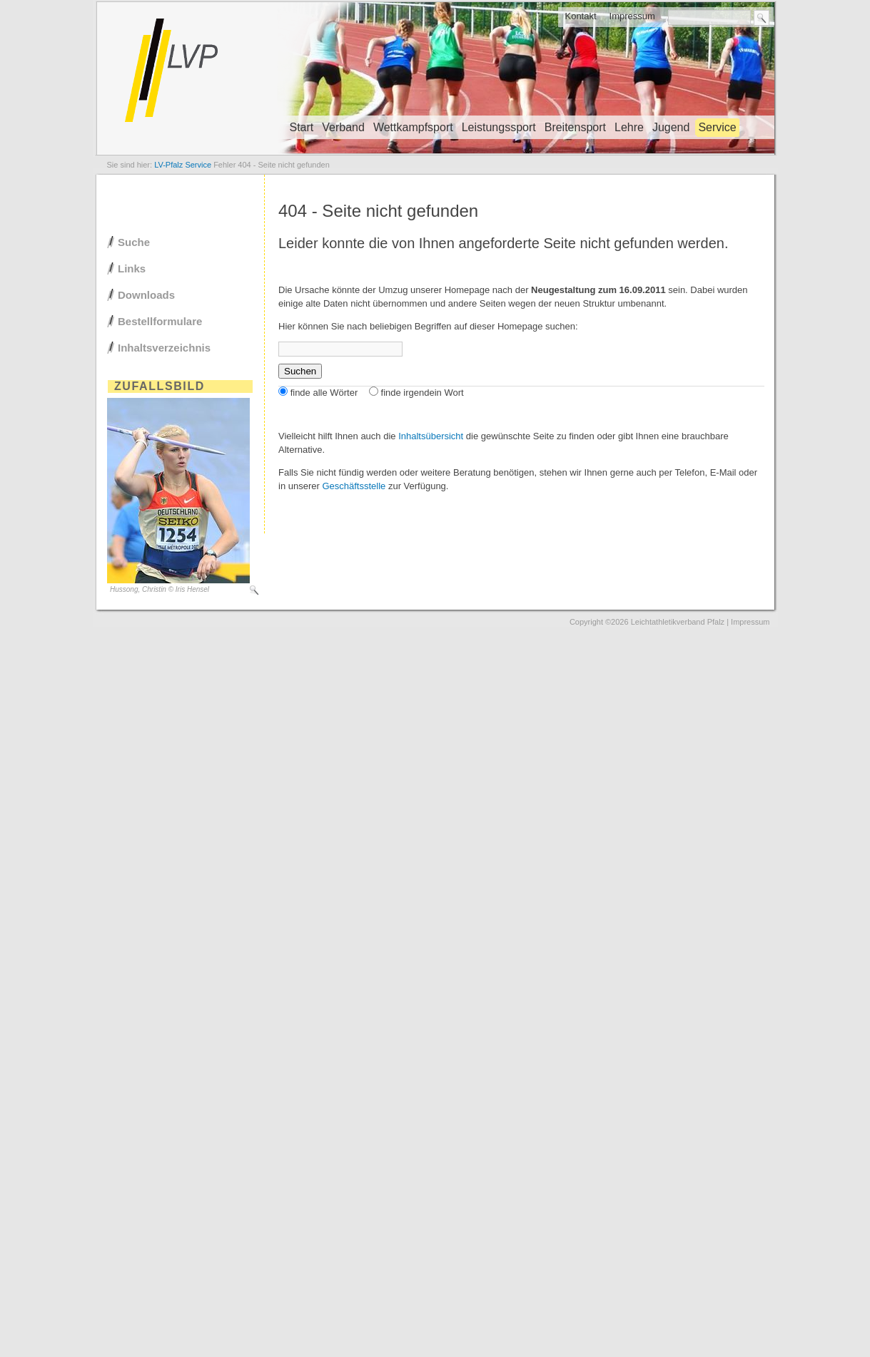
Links (132, 268)
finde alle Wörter (324, 392)
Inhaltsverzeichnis (164, 348)
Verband (343, 127)
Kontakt (580, 16)
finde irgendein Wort (422, 392)
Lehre (629, 127)
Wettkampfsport (413, 127)
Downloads (146, 295)
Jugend (671, 127)
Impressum (632, 16)
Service (717, 127)
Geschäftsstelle (353, 486)
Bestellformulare (160, 321)
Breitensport (575, 127)
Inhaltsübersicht (430, 436)
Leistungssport (499, 127)
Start (302, 127)
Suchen (300, 371)
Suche (134, 242)
